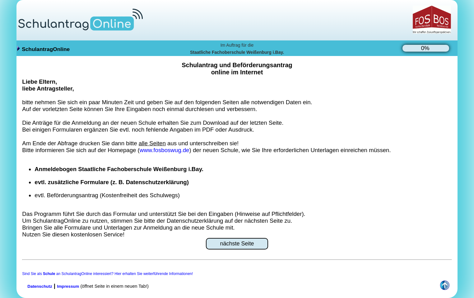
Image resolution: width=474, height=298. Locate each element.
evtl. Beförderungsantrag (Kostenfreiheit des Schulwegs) (107, 195)
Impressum (68, 286)
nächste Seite (237, 243)
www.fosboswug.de (164, 150)
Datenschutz (39, 286)
